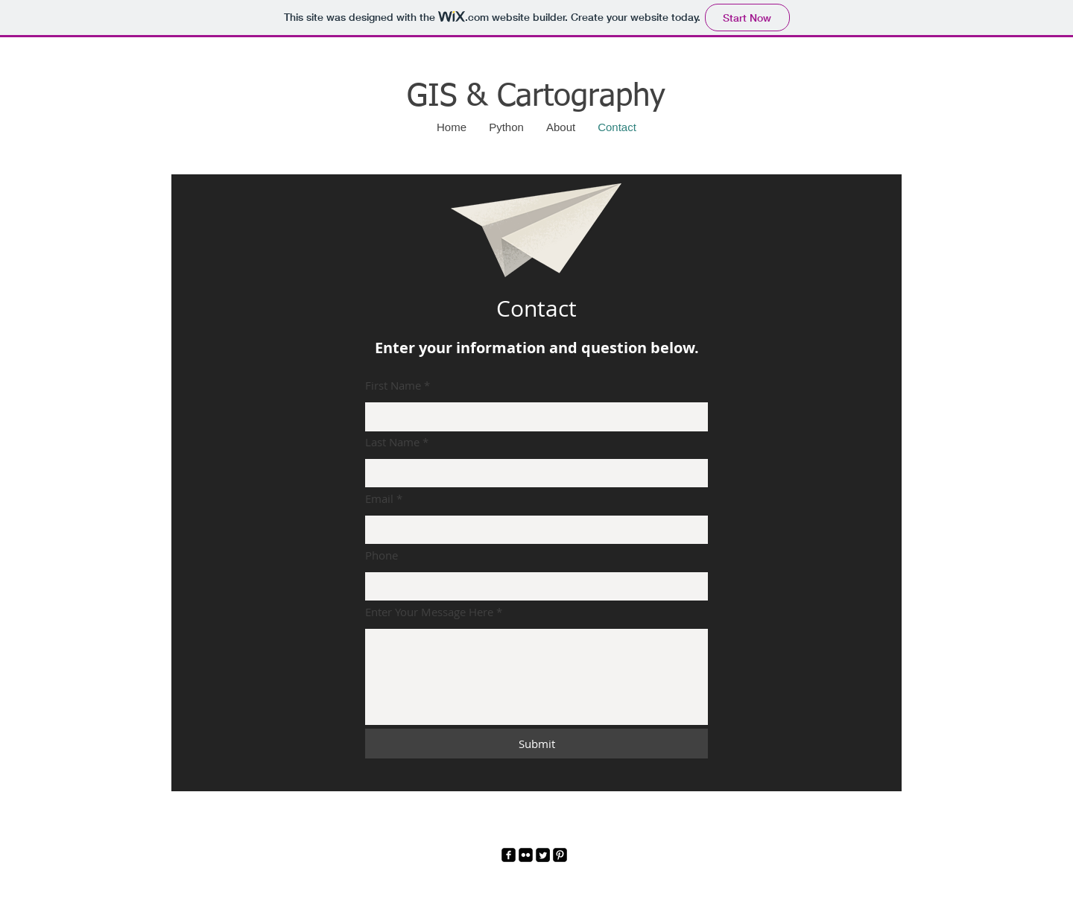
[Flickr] (526, 855)
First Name (393, 385)
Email (379, 498)
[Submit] (536, 743)
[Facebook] (508, 855)
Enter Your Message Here (429, 612)
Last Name (392, 442)
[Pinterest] (560, 855)
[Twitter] (543, 855)
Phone (381, 555)
